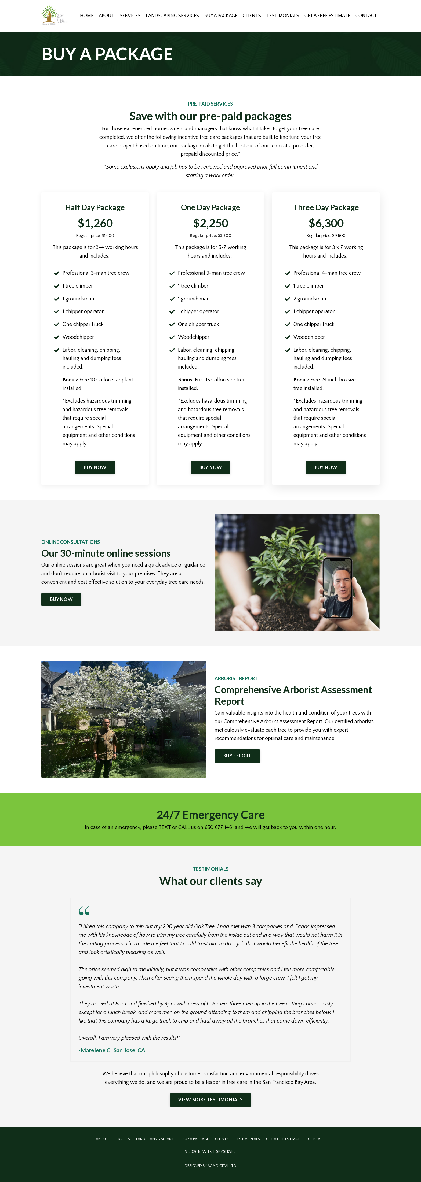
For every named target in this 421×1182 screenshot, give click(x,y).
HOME (84, 15)
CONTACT (366, 15)
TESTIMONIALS (281, 15)
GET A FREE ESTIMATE (327, 15)
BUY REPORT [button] (237, 758)
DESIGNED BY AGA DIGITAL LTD (210, 1168)
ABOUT (104, 15)
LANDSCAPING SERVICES (170, 15)
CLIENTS (251, 15)
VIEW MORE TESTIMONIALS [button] (210, 1102)
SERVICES (127, 15)
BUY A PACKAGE (219, 15)
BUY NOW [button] (95, 469)
